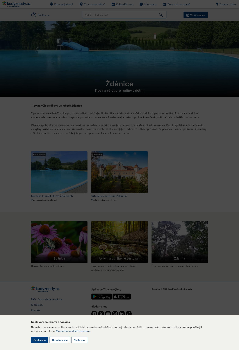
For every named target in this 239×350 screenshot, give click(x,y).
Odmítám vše (60, 339)
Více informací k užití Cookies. (73, 330)
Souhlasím (40, 339)
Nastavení (79, 339)
